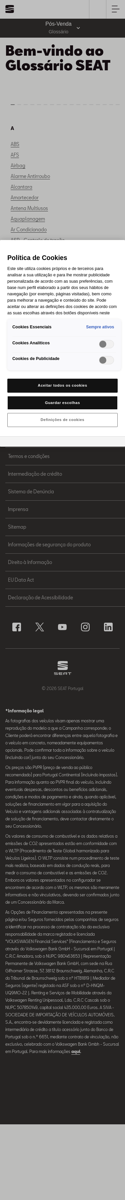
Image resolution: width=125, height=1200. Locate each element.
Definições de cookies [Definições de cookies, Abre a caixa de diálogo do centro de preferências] (62, 420)
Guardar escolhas (62, 403)
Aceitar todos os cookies (62, 385)
